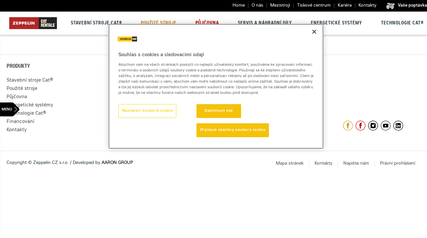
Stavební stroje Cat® (96, 23)
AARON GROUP (117, 163)
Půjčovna (207, 23)
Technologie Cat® (402, 23)
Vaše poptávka (412, 6)
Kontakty (367, 6)
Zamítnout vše (218, 111)
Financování (20, 122)
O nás (257, 6)
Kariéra (345, 6)
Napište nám (356, 164)
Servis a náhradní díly (265, 23)
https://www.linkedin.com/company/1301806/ (398, 126)
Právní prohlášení (397, 164)
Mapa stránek (290, 164)
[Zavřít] (314, 31)
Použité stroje (159, 23)
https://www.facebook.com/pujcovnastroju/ (360, 126)
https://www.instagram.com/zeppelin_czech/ (373, 126)
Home (239, 6)
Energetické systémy (336, 23)
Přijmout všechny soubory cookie (233, 130)
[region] (215, 86)
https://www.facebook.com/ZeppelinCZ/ (348, 126)
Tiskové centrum (314, 6)
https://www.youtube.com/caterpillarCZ (386, 126)
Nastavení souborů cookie (147, 111)
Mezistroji (280, 6)
